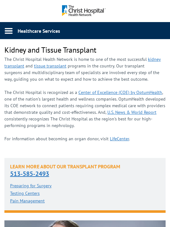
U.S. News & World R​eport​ (131, 112)
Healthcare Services (39, 31)
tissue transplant (50, 66)
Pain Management (27, 201)
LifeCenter (119, 139)
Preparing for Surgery (31, 186)
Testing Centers (25, 193)
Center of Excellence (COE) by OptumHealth (120, 92)
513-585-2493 (29, 174)
